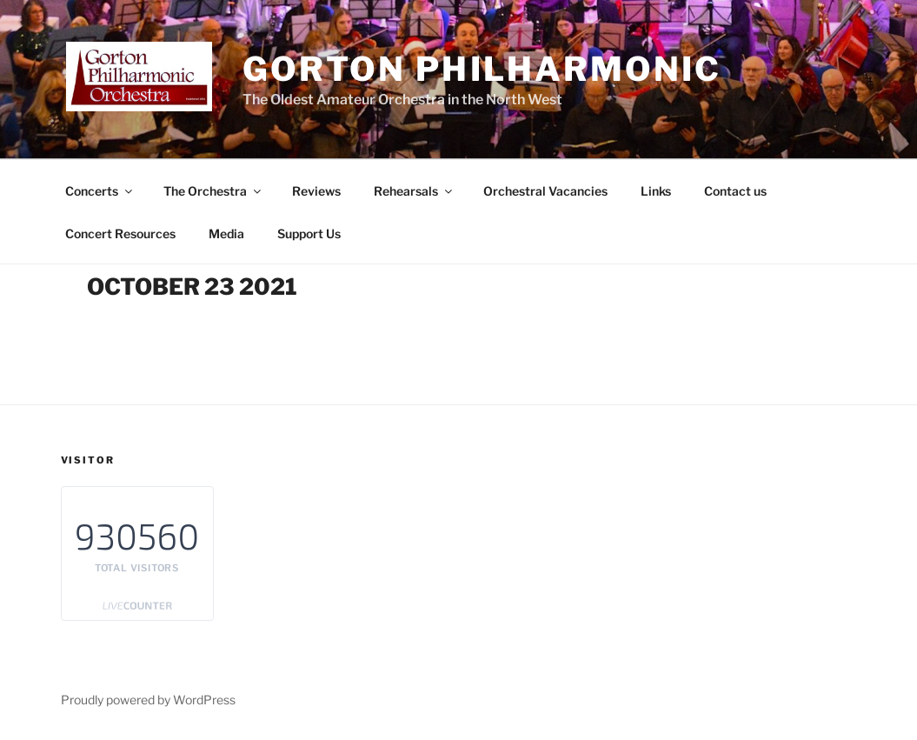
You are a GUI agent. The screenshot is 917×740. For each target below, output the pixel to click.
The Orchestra (213, 190)
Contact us (735, 190)
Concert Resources (120, 233)
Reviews (316, 190)
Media (226, 233)
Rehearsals (414, 190)
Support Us (309, 233)
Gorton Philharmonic (482, 69)
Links (656, 190)
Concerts (100, 190)
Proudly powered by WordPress (148, 699)
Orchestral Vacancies (545, 190)
